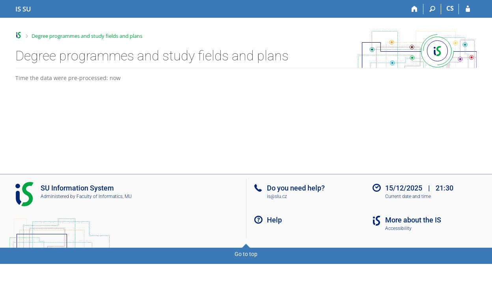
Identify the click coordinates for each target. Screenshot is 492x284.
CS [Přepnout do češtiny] (450, 8)
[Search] (432, 9)
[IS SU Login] (468, 9)
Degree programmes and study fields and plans (87, 35)
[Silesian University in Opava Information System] (23, 9)
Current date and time (408, 196)
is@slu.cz (277, 196)
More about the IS (413, 220)
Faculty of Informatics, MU (104, 196)
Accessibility (398, 228)
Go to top (246, 254)
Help (274, 220)
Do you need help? (296, 188)
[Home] (414, 9)
